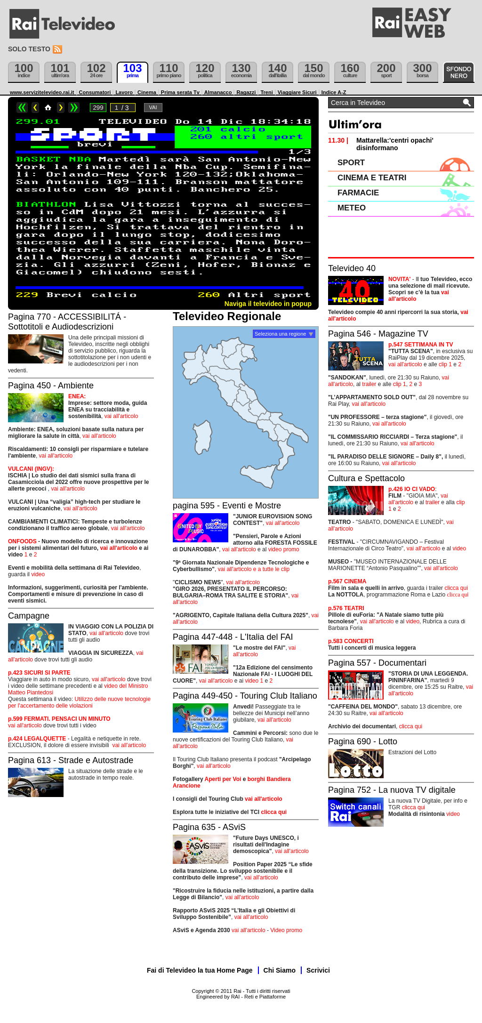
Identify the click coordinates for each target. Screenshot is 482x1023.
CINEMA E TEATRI (371, 177)
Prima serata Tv (180, 92)
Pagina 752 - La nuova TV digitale (392, 790)
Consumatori (95, 92)
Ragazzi (246, 92)
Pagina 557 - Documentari (377, 663)
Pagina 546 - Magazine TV (378, 333)
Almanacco (218, 92)
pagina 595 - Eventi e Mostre (227, 505)
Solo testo (29, 49)
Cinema (146, 92)
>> (74, 107)
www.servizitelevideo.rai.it (42, 92)
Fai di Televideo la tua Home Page (200, 970)
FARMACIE (358, 192)
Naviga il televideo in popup (268, 303)
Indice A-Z (333, 92)
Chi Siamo (280, 970)
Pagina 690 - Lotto (362, 741)
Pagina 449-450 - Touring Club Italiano (245, 696)
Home (48, 107)
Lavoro (124, 92)
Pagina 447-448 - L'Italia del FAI (233, 637)
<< (22, 107)
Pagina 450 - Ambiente (51, 385)
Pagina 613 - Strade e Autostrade (70, 760)
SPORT (351, 162)
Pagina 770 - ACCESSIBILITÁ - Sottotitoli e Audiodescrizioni (67, 321)
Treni (266, 92)
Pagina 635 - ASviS (209, 827)
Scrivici (318, 970)
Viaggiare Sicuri (297, 92)
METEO (351, 207)
